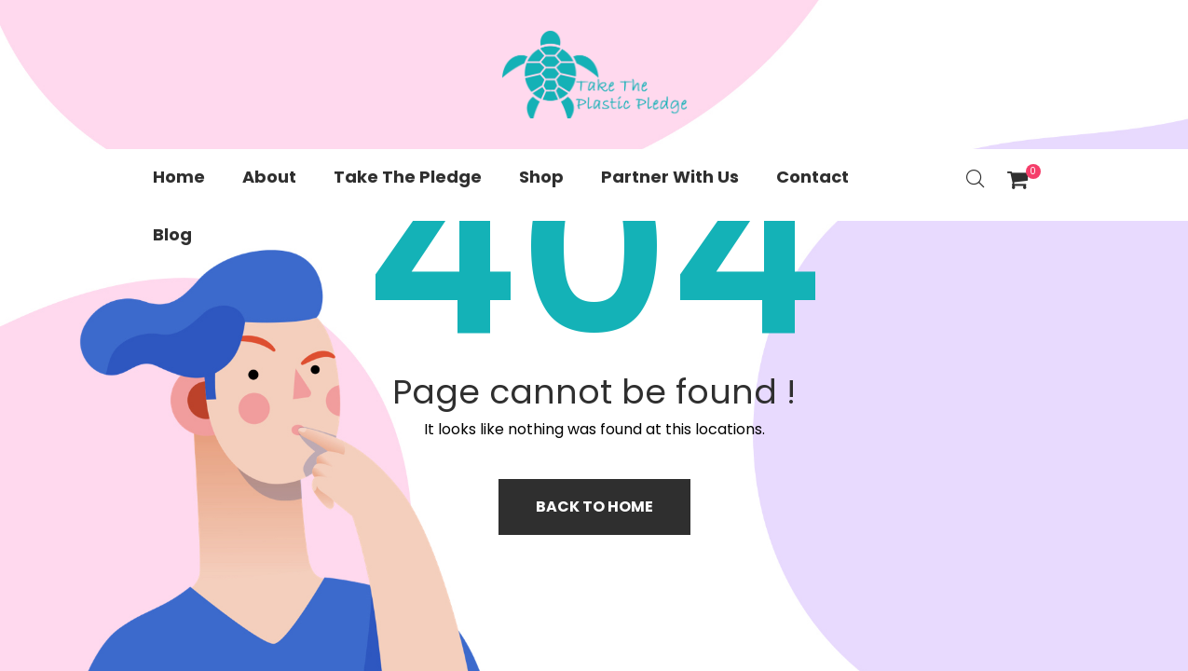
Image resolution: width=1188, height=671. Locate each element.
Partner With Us (670, 176)
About (269, 176)
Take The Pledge (408, 176)
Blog (172, 234)
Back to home (594, 506)
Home (179, 176)
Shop (541, 176)
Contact (812, 176)
